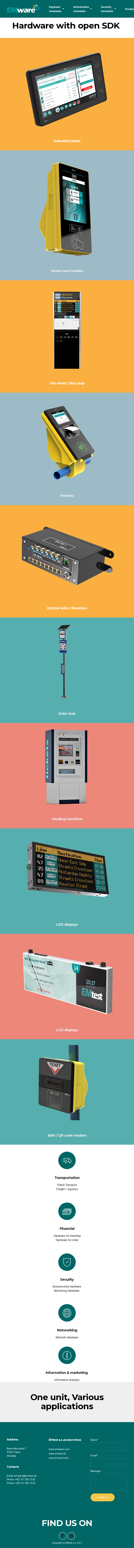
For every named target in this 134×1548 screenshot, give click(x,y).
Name (94, 1440)
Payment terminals (55, 9)
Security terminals (107, 9)
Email (94, 1455)
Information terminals (81, 9)
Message (96, 1471)
